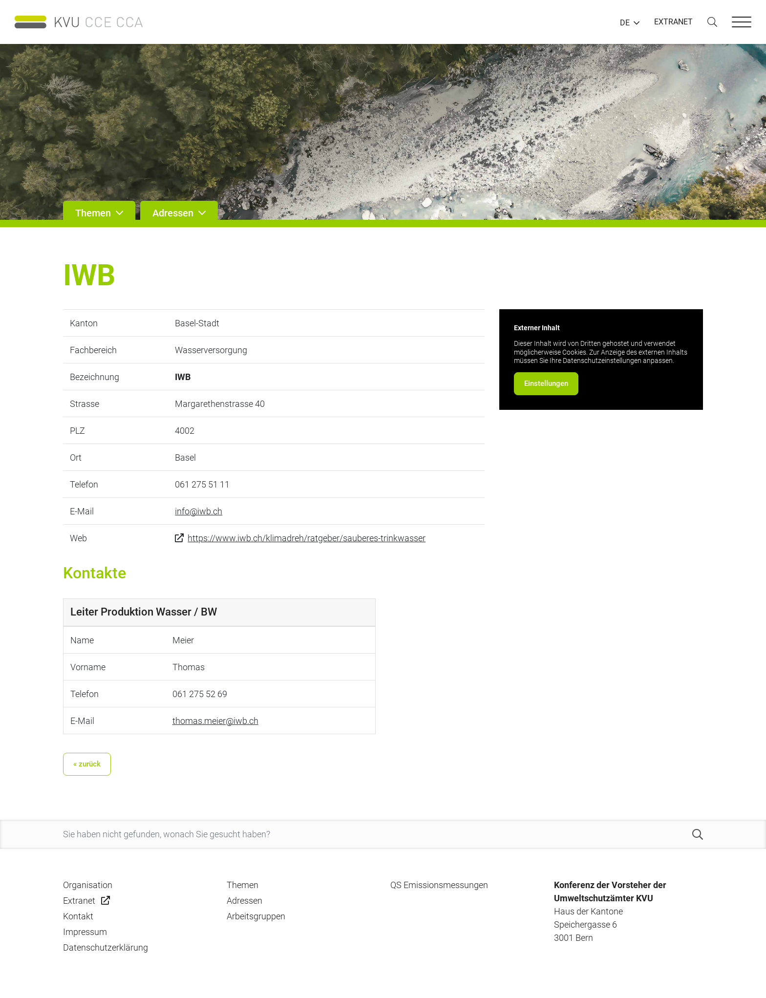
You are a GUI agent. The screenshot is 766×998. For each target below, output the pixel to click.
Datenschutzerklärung (105, 947)
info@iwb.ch (198, 511)
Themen (242, 885)
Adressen (244, 900)
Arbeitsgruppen (256, 916)
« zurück (87, 764)
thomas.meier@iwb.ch (215, 721)
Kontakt (78, 916)
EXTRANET (673, 21)
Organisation (87, 885)
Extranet (79, 900)
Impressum (85, 932)
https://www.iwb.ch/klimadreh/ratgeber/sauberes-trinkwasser (307, 538)
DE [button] (625, 23)
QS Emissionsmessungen (439, 885)
